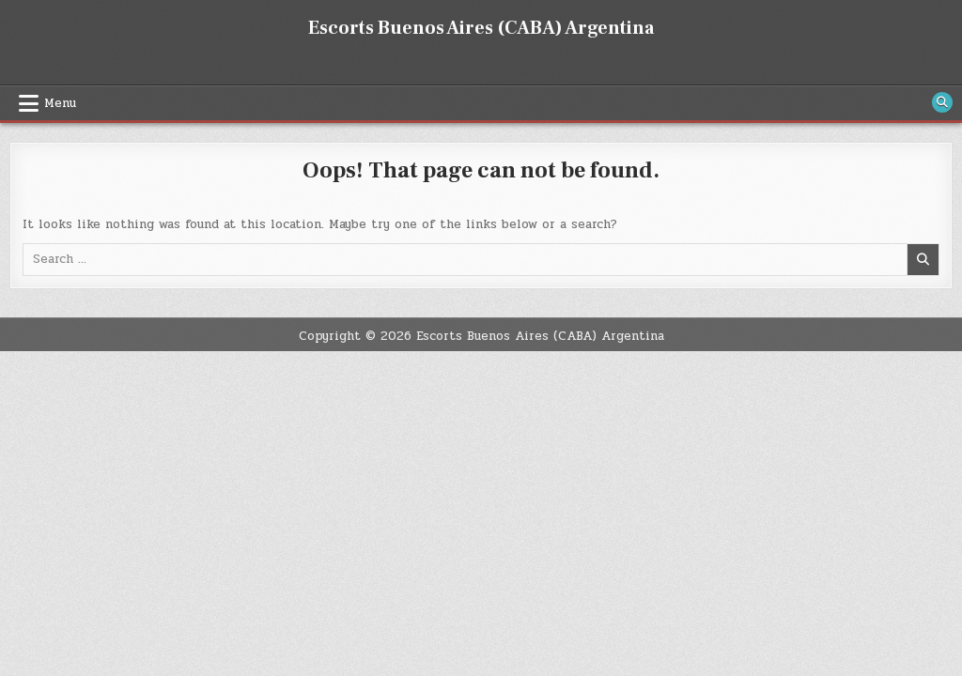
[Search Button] (942, 102)
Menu (60, 103)
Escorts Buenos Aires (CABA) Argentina (481, 28)
